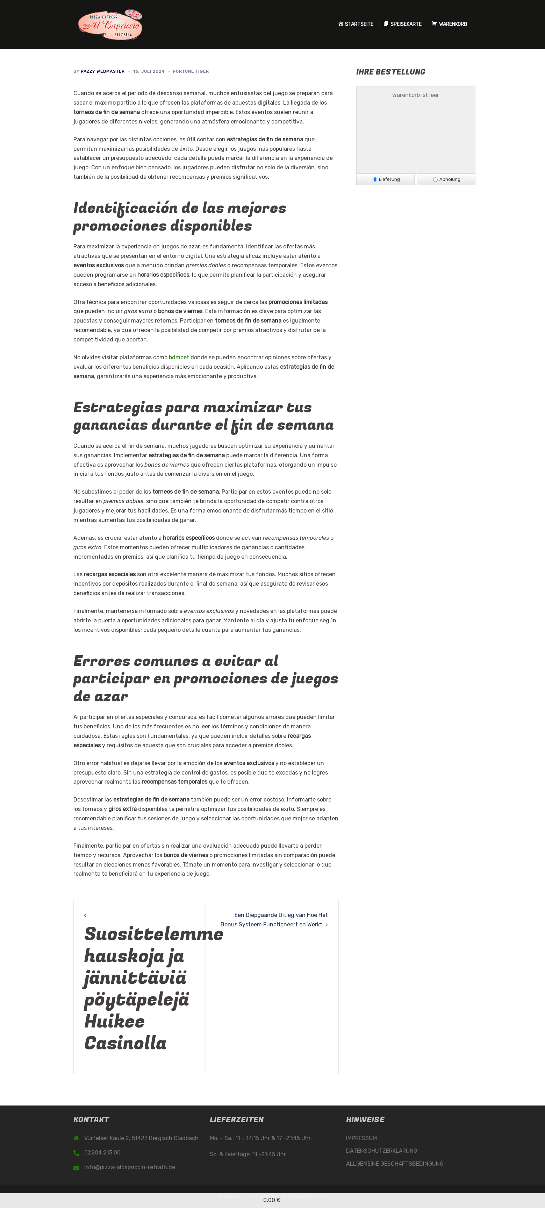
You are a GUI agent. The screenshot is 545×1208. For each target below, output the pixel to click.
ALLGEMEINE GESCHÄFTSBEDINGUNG (395, 1163)
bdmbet (179, 357)
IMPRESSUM (361, 1138)
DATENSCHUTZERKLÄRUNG (381, 1150)
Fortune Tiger (191, 71)
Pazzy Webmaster (103, 71)
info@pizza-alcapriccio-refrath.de (129, 1167)
